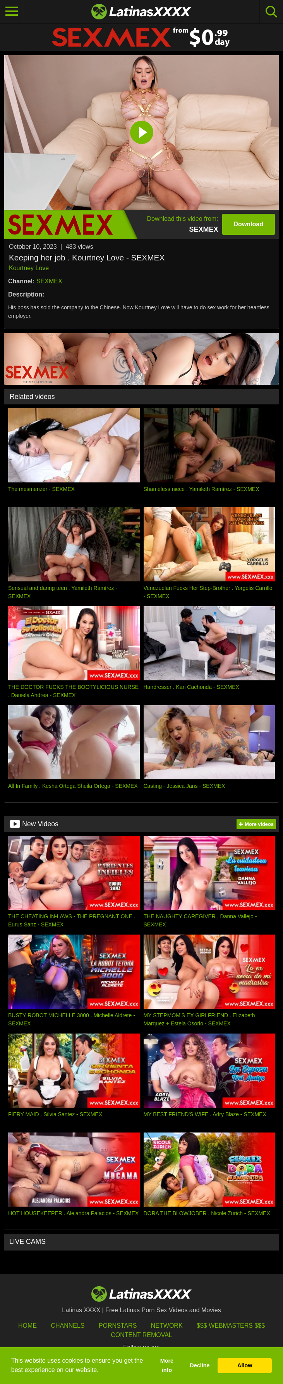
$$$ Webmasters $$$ (231, 1325)
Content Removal (141, 1335)
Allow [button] (244, 1365)
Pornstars (118, 1325)
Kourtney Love (29, 268)
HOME (27, 1325)
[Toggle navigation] (11, 11)
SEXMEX (49, 281)
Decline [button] (199, 1365)
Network (167, 1325)
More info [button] (166, 1365)
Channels (67, 1325)
